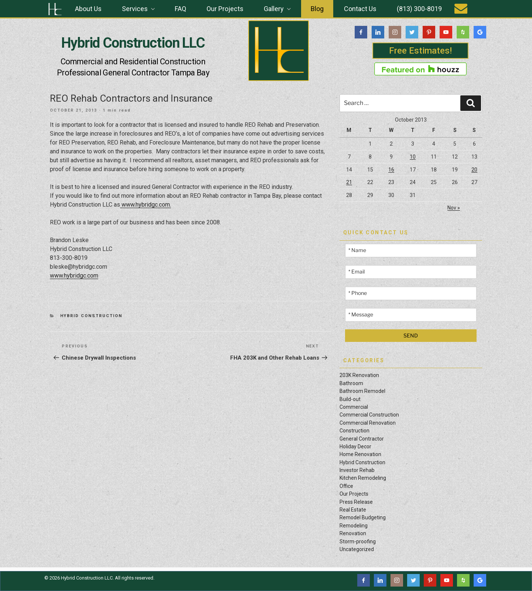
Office (346, 486)
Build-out (350, 399)
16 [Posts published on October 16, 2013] (391, 170)
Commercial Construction (369, 415)
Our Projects (225, 9)
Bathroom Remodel (362, 391)
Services (139, 9)
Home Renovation (360, 454)
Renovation (353, 533)
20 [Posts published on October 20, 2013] (474, 170)
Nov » (453, 208)
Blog (317, 9)
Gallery (278, 9)
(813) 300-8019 (419, 9)
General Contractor (362, 439)
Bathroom (351, 383)
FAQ (180, 9)
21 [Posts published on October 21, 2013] (349, 182)
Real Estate (353, 510)
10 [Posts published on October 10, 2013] (413, 157)
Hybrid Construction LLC (133, 43)
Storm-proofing (358, 541)
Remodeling (354, 526)
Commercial (354, 407)
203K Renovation (359, 375)
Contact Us (360, 9)
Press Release (356, 502)
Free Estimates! (420, 50)
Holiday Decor (355, 446)
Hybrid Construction (91, 315)
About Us (88, 9)
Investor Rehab (357, 470)
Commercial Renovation (368, 423)
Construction (354, 431)
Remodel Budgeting (363, 517)
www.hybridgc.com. (145, 204)
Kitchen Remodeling (363, 478)
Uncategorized (357, 549)
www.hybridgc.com (74, 275)
